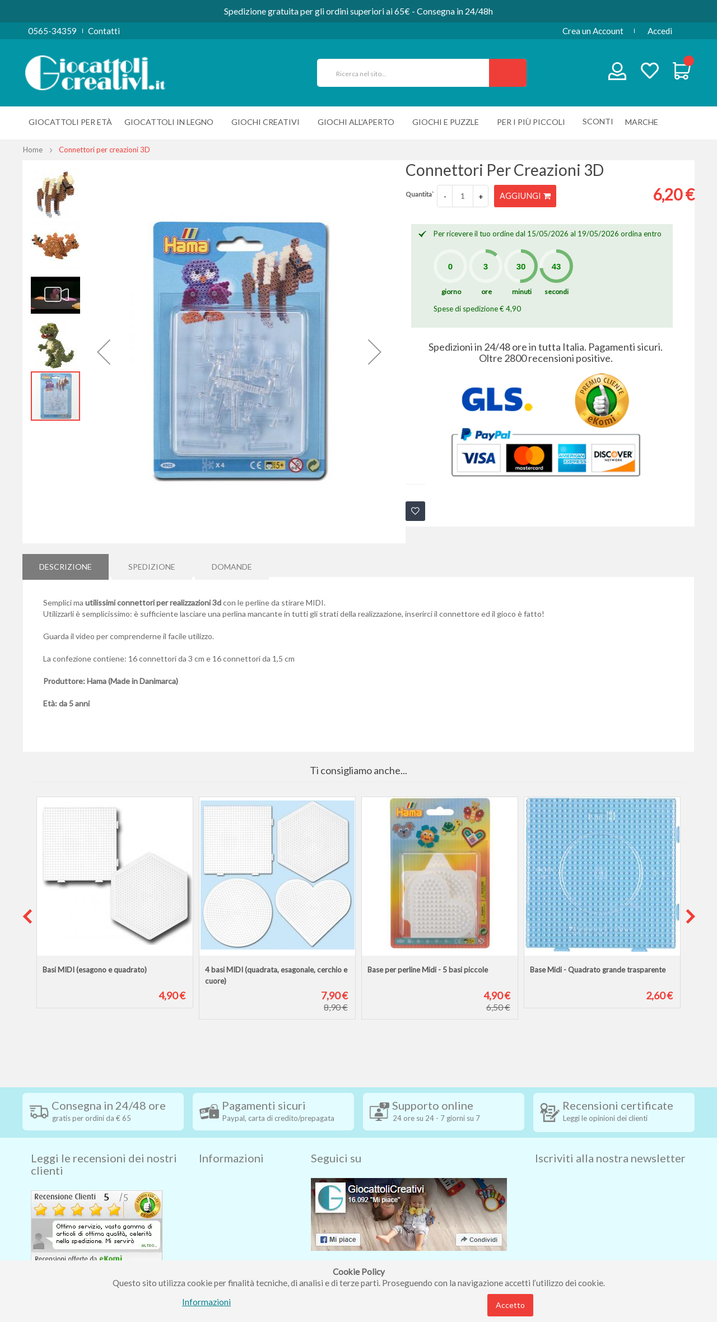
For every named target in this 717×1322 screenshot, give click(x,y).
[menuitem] (644, 122)
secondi (556, 291)
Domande (232, 565)
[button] (103, 352)
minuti (522, 291)
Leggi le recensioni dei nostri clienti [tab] (104, 1145)
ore (486, 291)
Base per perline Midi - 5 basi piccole (427, 969)
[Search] (508, 73)
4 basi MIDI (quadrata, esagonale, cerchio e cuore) (276, 975)
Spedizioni (218, 1165)
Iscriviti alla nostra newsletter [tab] (610, 1139)
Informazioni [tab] (231, 1139)
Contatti (104, 31)
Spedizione (151, 565)
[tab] (65, 565)
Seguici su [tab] (336, 1139)
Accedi (660, 31)
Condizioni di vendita (238, 1181)
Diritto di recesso (231, 1198)
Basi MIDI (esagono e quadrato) (95, 969)
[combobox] (407, 73)
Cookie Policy (225, 1249)
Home (33, 149)
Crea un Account (592, 31)
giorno (451, 291)
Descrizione (65, 565)
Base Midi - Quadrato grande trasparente (597, 969)
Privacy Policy (226, 1232)
